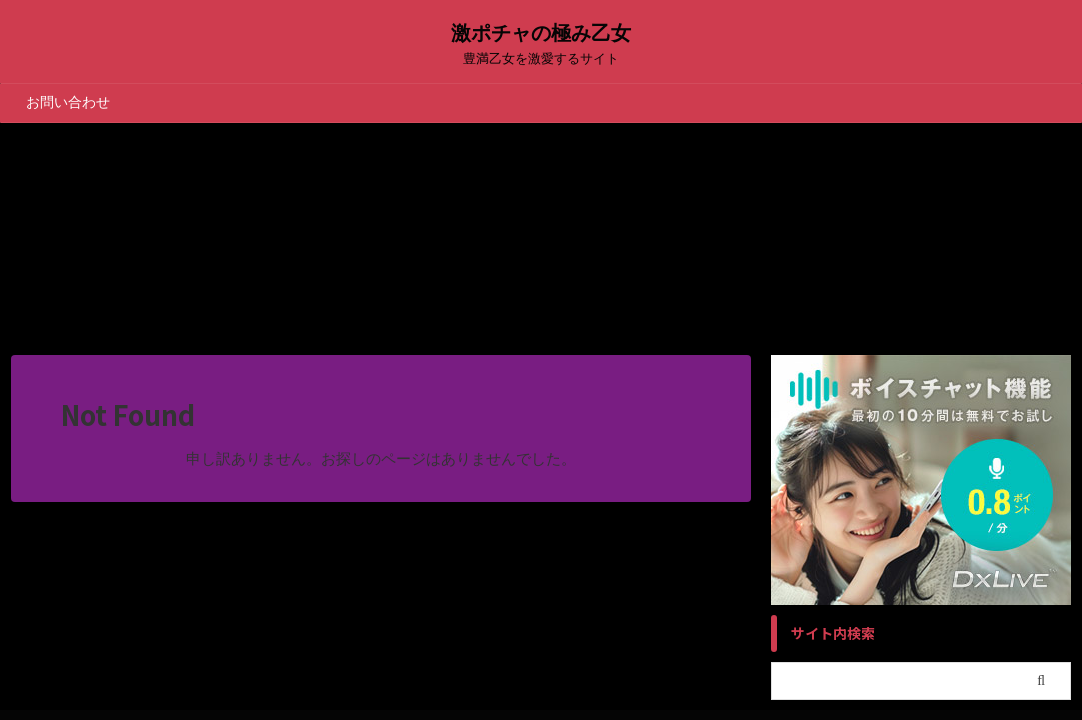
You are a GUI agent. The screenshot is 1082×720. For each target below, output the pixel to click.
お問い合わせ (68, 102)
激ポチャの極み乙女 (541, 33)
